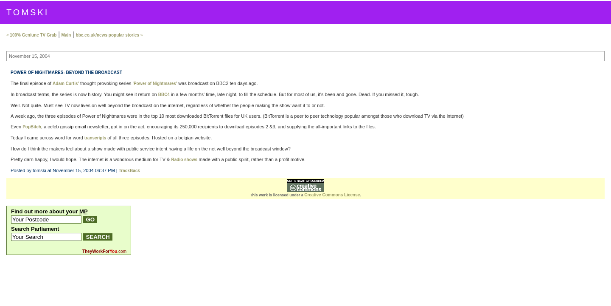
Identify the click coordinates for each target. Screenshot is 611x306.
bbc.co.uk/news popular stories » (109, 35)
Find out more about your (49, 211)
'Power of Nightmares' (155, 83)
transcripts (95, 138)
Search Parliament (35, 229)
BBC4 (164, 94)
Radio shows (184, 159)
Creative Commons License (332, 195)
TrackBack (129, 170)
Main (66, 35)
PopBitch (31, 127)
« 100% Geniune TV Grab (31, 35)
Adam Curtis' (66, 83)
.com (104, 251)
